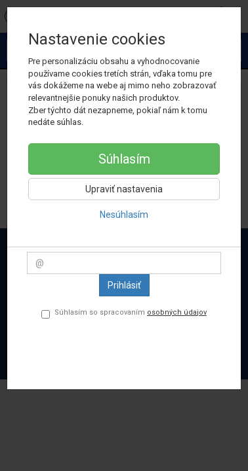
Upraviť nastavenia (124, 189)
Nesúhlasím (124, 214)
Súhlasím (124, 159)
